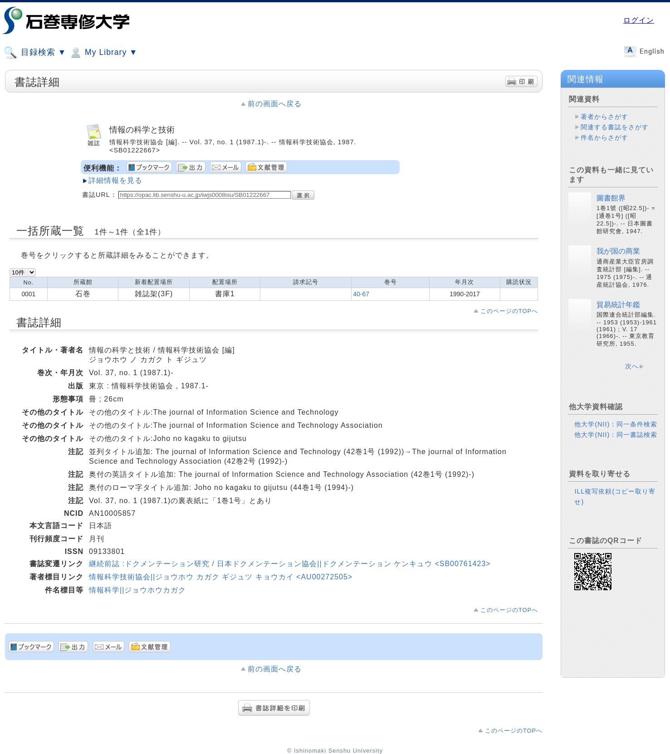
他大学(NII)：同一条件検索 (615, 424)
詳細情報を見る (115, 180)
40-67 (361, 294)
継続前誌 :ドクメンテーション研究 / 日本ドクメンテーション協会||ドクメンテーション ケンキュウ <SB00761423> (290, 564)
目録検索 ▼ (35, 52)
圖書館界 (611, 198)
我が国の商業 (618, 251)
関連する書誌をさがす (615, 127)
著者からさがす (604, 116)
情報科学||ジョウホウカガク (137, 590)
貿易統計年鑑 (618, 304)
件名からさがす (604, 137)
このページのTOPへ (509, 311)
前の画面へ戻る (275, 104)
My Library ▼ (102, 52)
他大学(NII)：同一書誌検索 (615, 434)
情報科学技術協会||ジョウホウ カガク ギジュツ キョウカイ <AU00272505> (220, 577)
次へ (632, 366)
